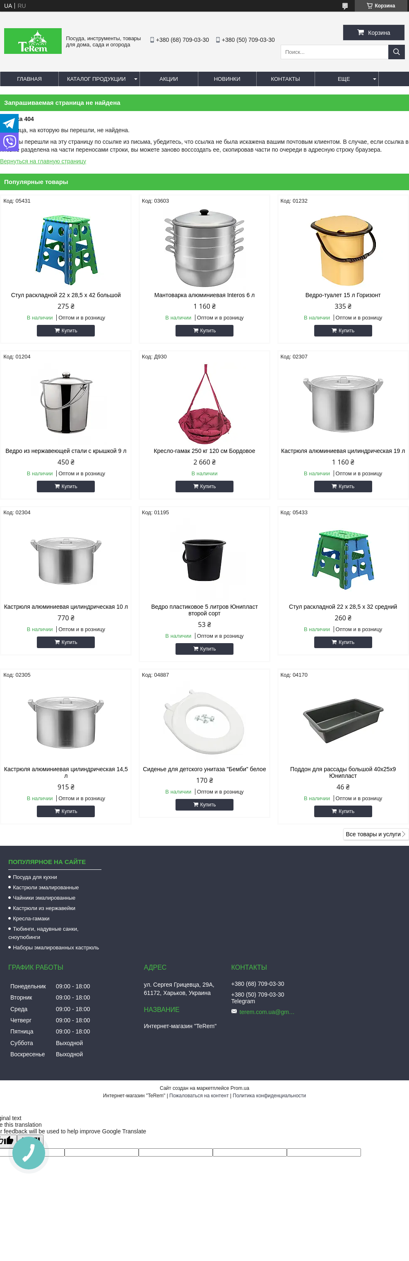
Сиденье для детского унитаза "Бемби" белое (204, 769)
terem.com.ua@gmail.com (269, 1012)
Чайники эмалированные (44, 898)
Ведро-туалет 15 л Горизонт (343, 295)
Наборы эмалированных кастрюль (56, 947)
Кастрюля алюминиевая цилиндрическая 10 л (66, 606)
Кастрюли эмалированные (46, 887)
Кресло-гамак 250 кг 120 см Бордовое (204, 451)
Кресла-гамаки (31, 918)
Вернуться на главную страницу (43, 161)
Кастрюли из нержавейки (44, 908)
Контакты (285, 79)
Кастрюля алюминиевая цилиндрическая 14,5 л (66, 772)
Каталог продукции (96, 79)
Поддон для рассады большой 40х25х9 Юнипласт (343, 772)
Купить (69, 331)
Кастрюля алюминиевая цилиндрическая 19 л (343, 451)
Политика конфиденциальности (269, 1096)
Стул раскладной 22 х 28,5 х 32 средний (343, 606)
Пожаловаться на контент (199, 1096)
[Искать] (396, 52)
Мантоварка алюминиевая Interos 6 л (204, 295)
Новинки (227, 79)
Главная (29, 79)
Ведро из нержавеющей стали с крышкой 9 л (65, 451)
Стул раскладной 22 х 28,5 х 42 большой (66, 295)
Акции (168, 79)
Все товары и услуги (373, 834)
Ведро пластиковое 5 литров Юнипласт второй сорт (204, 610)
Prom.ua (240, 1088)
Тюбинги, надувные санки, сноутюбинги (43, 933)
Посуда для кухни (35, 877)
